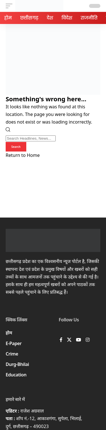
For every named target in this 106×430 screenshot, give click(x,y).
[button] (10, 6)
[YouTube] (78, 340)
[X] (69, 340)
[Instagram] (87, 340)
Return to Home (23, 155)
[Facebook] (61, 340)
